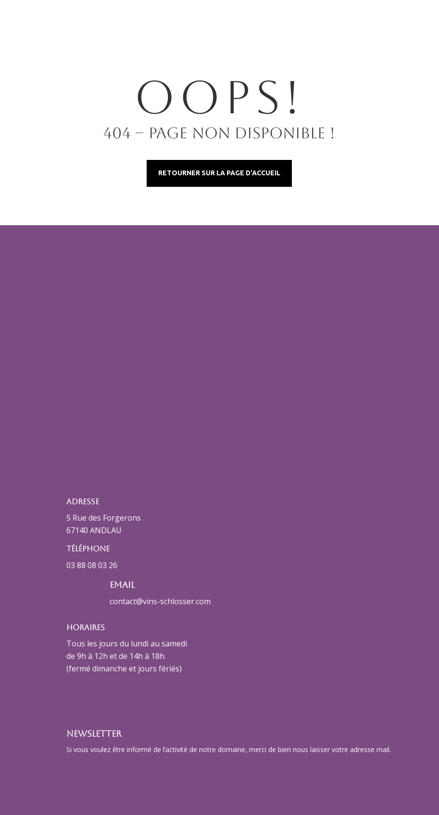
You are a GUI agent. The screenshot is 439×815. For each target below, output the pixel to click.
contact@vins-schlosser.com (160, 601)
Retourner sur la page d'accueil (219, 173)
